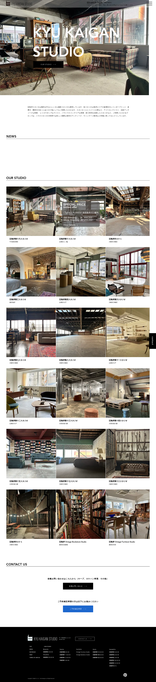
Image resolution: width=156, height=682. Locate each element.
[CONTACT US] (85, 639)
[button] (149, 3)
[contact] (152, 341)
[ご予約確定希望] (78, 609)
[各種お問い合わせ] (78, 586)
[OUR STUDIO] (48, 64)
